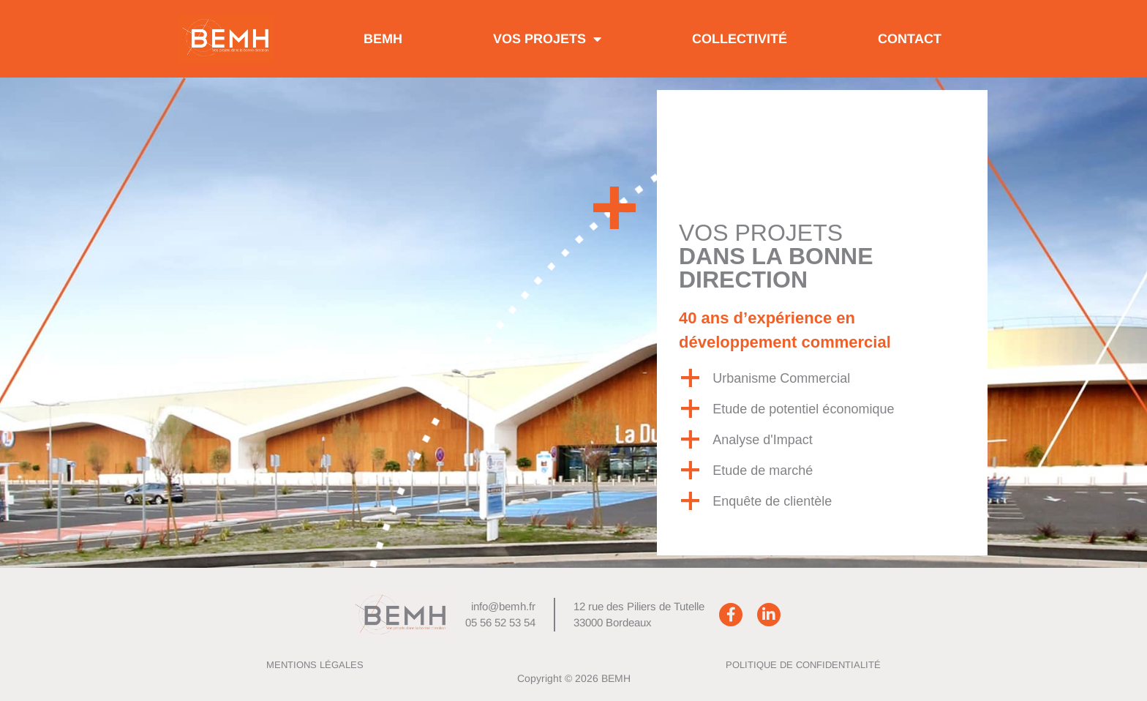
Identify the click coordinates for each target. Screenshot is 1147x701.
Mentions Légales (315, 664)
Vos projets (547, 39)
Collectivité (739, 38)
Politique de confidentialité (803, 664)
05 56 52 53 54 (500, 622)
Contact (909, 38)
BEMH (383, 38)
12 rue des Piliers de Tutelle (639, 606)
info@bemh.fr (503, 606)
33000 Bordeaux (613, 622)
